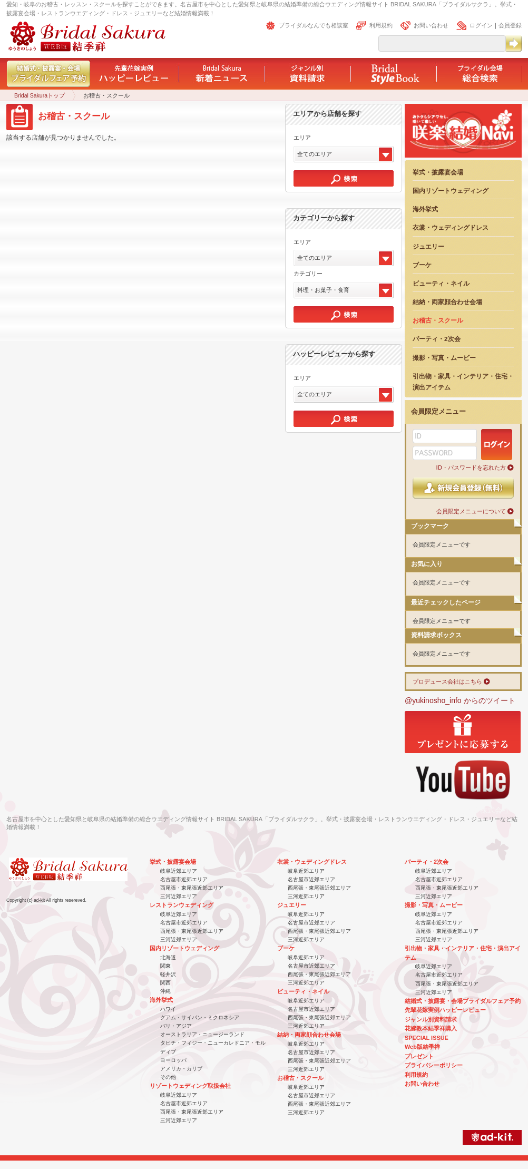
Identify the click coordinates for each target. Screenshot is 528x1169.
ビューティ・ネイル (441, 283)
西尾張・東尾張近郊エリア (191, 888)
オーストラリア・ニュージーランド (202, 1034)
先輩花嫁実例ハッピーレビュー (445, 1010)
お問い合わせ (431, 25)
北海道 (168, 957)
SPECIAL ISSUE (426, 1038)
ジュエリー (428, 246)
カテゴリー (308, 273)
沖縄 (165, 991)
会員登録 (510, 25)
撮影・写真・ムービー (444, 357)
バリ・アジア (176, 1026)
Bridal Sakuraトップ (39, 95)
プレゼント (419, 1056)
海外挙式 (425, 209)
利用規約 (381, 25)
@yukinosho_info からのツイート (460, 700)
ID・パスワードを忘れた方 (471, 467)
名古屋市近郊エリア (184, 879)
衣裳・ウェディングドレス (450, 227)
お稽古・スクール (438, 320)
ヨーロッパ (173, 1060)
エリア (302, 137)
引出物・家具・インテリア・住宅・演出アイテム (463, 382)
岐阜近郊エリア (178, 871)
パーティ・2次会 (437, 338)
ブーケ (422, 264)
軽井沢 (168, 974)
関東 (165, 966)
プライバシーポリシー (434, 1065)
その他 (168, 1077)
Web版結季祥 (422, 1047)
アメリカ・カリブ (181, 1068)
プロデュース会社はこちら (447, 681)
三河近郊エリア (178, 896)
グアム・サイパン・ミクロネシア (199, 1017)
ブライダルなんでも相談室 (313, 25)
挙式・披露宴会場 (438, 172)
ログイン (481, 25)
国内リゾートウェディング (450, 190)
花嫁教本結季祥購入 (431, 1028)
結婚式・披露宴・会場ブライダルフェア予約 (463, 1001)
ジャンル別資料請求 (431, 1019)
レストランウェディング (181, 905)
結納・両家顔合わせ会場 (447, 301)
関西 (165, 983)
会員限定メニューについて (471, 511)
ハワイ (168, 1009)
